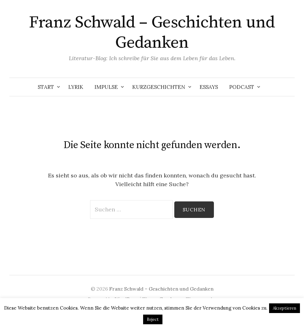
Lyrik (75, 87)
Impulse (106, 87)
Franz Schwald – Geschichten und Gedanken (152, 32)
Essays (209, 87)
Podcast (241, 87)
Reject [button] (153, 319)
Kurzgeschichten (158, 87)
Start (46, 87)
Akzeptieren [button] (284, 308)
